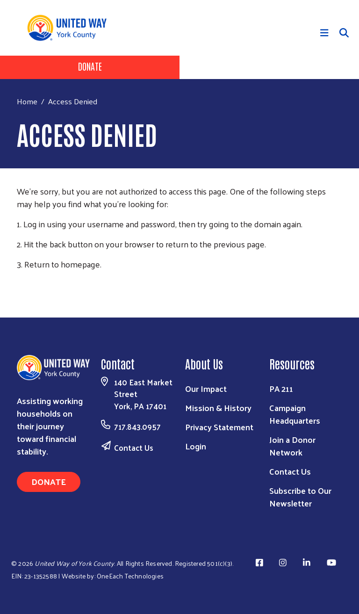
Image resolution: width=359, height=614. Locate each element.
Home (27, 101)
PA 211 (281, 388)
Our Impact (206, 388)
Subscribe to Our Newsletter (300, 496)
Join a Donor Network (292, 445)
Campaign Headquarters (294, 413)
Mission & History (218, 407)
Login (195, 446)
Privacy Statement (219, 426)
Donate (90, 66)
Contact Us (133, 448)
